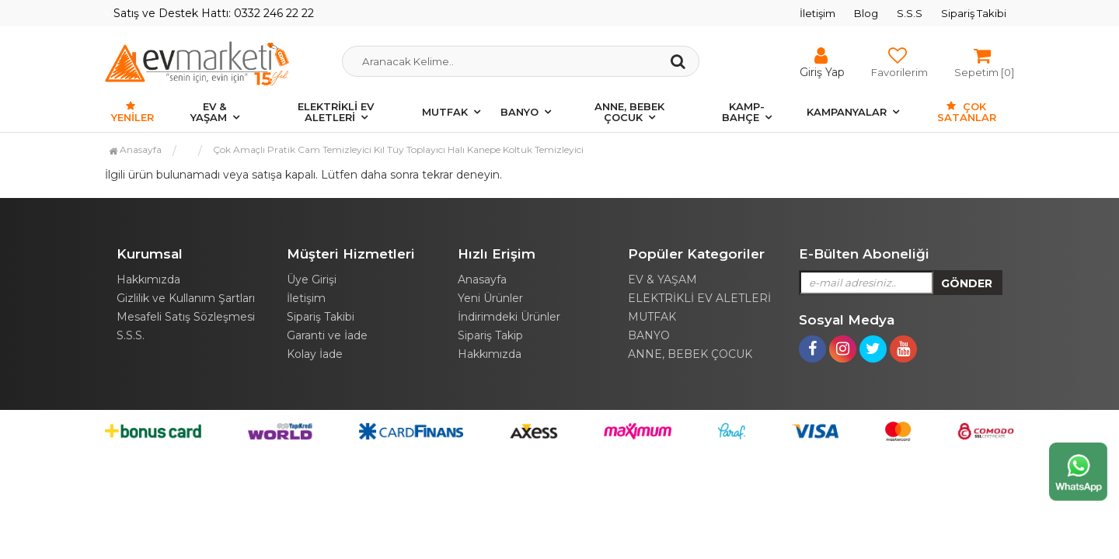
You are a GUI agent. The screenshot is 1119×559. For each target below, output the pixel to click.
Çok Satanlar (966, 111)
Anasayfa (135, 149)
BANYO (519, 112)
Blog (866, 13)
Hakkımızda (148, 279)
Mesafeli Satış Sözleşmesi (186, 317)
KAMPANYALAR (847, 112)
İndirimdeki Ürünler (509, 317)
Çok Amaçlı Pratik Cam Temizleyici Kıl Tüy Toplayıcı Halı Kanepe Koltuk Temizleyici (398, 149)
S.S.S (909, 13)
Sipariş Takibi (973, 13)
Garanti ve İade (327, 335)
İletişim (817, 13)
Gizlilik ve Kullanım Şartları (186, 298)
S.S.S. (131, 335)
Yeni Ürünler (490, 298)
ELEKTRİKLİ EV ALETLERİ (336, 111)
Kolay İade (315, 354)
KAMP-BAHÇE (743, 111)
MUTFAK (445, 112)
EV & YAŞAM (208, 111)
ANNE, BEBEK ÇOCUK (629, 111)
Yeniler (132, 112)
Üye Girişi (311, 279)
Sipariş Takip (490, 335)
